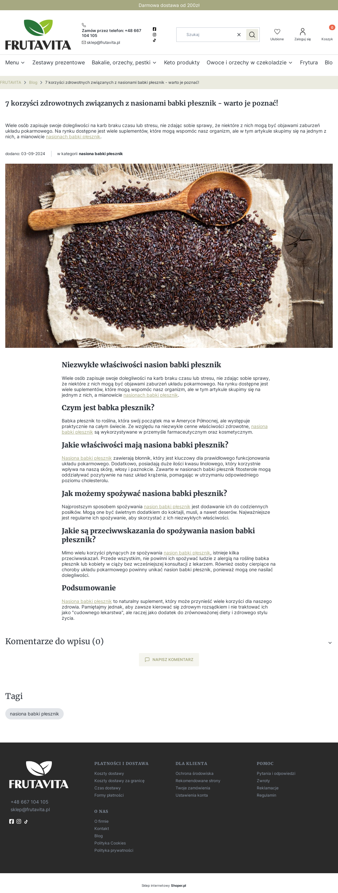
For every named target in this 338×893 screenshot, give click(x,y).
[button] (252, 34)
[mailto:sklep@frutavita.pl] (101, 42)
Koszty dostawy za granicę (119, 780)
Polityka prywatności (113, 850)
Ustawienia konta (192, 795)
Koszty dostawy (109, 773)
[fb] (12, 821)
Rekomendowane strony (198, 780)
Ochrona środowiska (195, 773)
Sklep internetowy (164, 885)
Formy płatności (109, 795)
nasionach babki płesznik (73, 136)
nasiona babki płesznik (101, 153)
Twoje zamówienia (193, 787)
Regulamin (266, 795)
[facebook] (155, 29)
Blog (33, 82)
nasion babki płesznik (167, 506)
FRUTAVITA (10, 82)
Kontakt (101, 828)
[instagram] (155, 35)
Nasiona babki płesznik (87, 458)
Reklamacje (268, 787)
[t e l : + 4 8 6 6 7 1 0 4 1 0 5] (29, 801)
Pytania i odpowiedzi (276, 773)
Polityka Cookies (110, 843)
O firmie (101, 821)
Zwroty (263, 780)
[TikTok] (155, 40)
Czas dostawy (107, 787)
